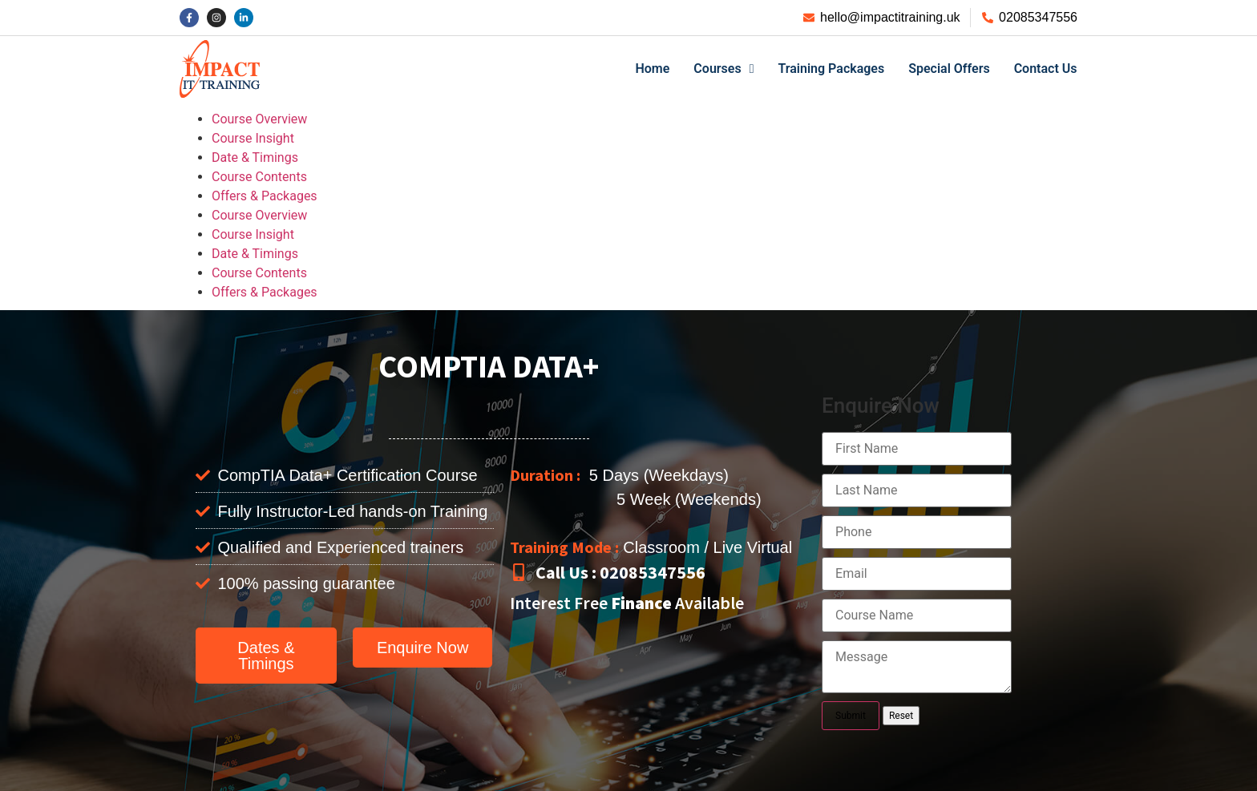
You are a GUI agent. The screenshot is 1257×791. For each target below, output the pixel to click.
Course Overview (259, 119)
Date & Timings (255, 157)
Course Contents (259, 176)
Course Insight (253, 138)
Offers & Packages (264, 196)
